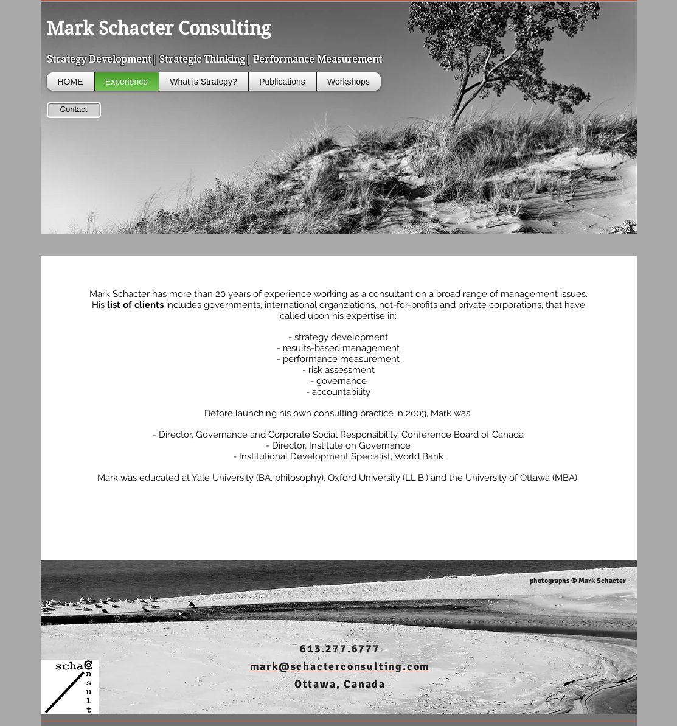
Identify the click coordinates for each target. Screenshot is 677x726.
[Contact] (74, 110)
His (129, 304)
